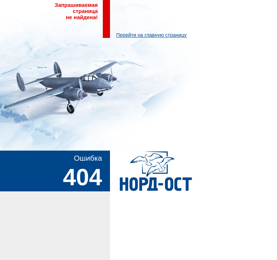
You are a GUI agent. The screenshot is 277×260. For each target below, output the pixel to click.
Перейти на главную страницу (151, 35)
